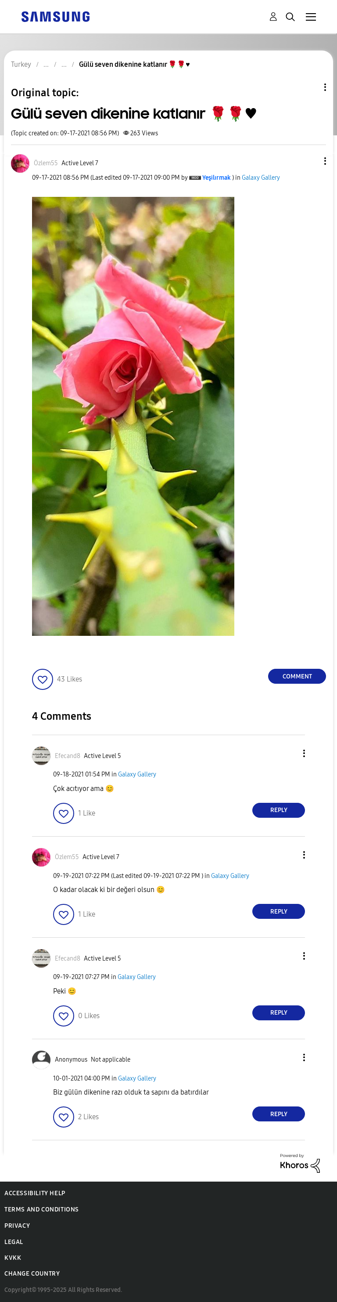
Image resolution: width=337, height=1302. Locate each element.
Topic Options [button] (310, 87)
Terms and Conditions (41, 1209)
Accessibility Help (34, 1193)
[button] (310, 161)
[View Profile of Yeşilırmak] (216, 177)
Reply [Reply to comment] (278, 810)
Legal (13, 1242)
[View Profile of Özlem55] (46, 163)
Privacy (17, 1225)
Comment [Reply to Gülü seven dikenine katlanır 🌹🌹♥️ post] (297, 676)
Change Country (32, 1273)
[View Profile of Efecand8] (67, 756)
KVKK (12, 1258)
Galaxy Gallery (261, 177)
